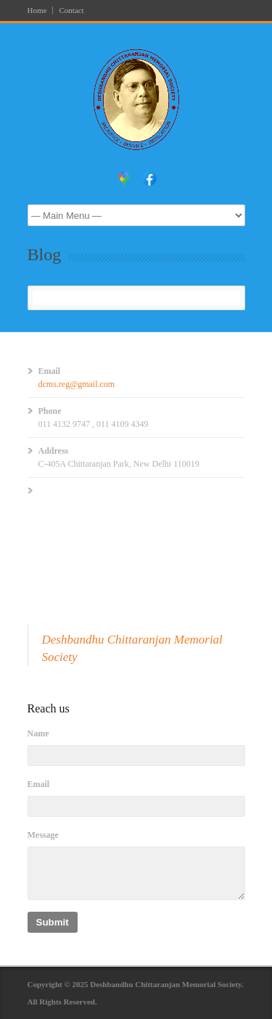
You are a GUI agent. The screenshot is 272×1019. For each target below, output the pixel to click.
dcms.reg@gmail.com (76, 384)
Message (43, 835)
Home (37, 10)
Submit (52, 922)
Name (38, 733)
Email (39, 784)
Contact (71, 10)
